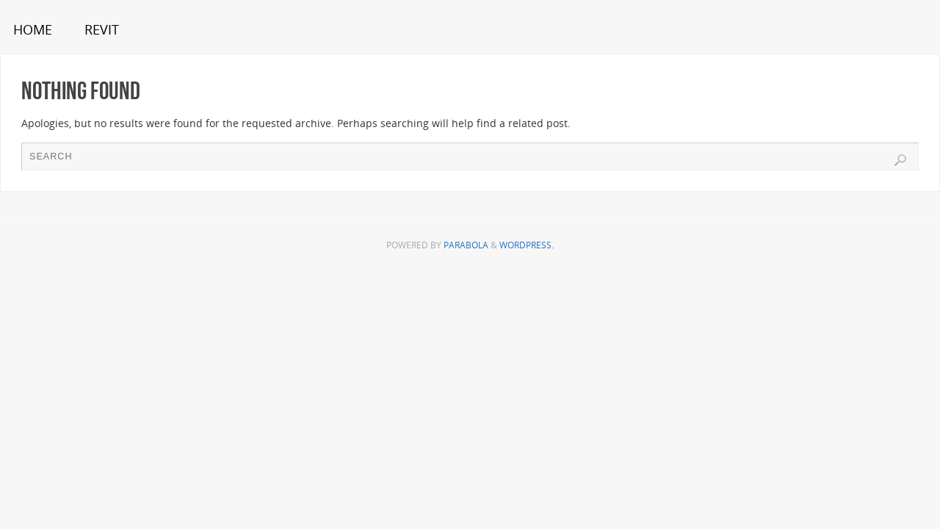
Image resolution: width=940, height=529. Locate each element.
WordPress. (526, 245)
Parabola (466, 245)
